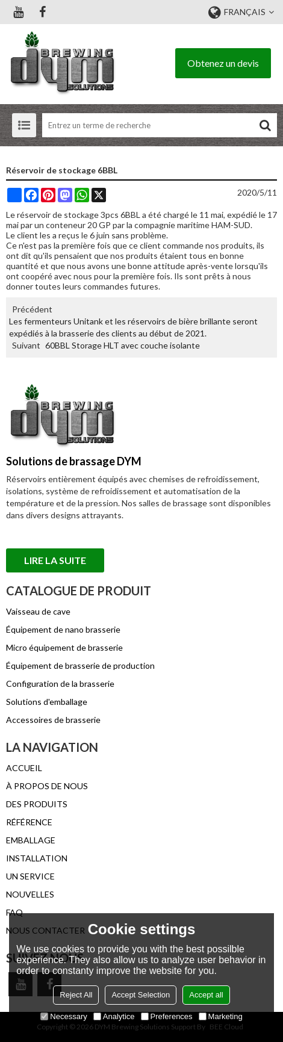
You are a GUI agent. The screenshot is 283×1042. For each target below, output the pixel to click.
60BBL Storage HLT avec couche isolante (122, 345)
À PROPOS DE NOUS (47, 786)
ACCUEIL (24, 768)
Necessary (63, 1016)
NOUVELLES (30, 894)
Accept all (206, 994)
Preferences (167, 1016)
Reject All (76, 994)
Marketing (221, 1016)
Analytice (114, 1016)
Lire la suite (55, 560)
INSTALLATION (36, 858)
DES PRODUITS (36, 804)
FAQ (14, 912)
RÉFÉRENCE (29, 822)
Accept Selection (140, 994)
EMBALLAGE (30, 840)
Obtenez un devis (223, 63)
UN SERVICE (30, 876)
